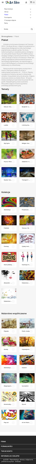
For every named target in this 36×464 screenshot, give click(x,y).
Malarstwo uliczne (27, 283)
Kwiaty (6, 349)
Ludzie (6, 125)
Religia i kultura (27, 143)
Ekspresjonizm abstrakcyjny (10, 386)
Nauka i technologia (10, 180)
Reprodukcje (8, 9)
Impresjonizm (26, 349)
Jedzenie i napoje (27, 161)
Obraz (6, 12)
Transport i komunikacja (28, 180)
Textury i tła (25, 228)
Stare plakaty (8, 264)
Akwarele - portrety (10, 283)
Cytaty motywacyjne (28, 246)
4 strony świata (26, 125)
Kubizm (24, 367)
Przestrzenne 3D (27, 209)
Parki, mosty (26, 331)
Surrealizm (25, 386)
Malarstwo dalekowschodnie (10, 301)
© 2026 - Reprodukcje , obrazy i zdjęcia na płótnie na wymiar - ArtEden (17, 460)
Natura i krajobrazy (10, 107)
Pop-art (6, 422)
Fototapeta (8, 17)
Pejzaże (6, 331)
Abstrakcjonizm (9, 367)
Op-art (24, 404)
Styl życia (7, 143)
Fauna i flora (8, 161)
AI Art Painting (26, 422)
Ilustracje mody (27, 264)
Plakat (6, 14)
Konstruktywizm (9, 404)
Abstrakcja (7, 209)
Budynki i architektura (28, 107)
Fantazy (6, 246)
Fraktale (6, 228)
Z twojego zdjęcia (10, 20)
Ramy (6, 23)
